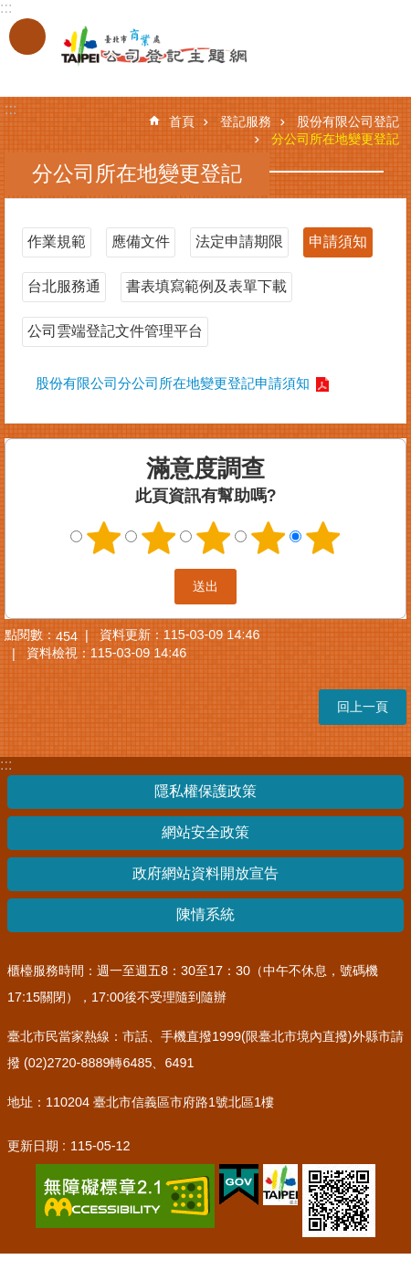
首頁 (182, 121)
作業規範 (56, 241)
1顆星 (104, 537)
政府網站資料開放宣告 (205, 873)
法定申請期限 (239, 241)
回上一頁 (362, 706)
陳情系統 (205, 914)
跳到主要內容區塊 (9, 9)
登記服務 (245, 121)
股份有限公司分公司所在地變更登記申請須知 (173, 383)
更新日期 (32, 1146)
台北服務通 (63, 286)
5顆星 (323, 537)
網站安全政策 (205, 832)
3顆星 (213, 537)
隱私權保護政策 (205, 791)
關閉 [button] (27, 36)
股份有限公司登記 (348, 121)
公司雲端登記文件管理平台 (115, 331)
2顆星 (159, 537)
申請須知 (338, 241)
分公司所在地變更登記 (335, 138)
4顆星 (268, 537)
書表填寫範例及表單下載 (206, 286)
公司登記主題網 (137, 46)
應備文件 (140, 241)
